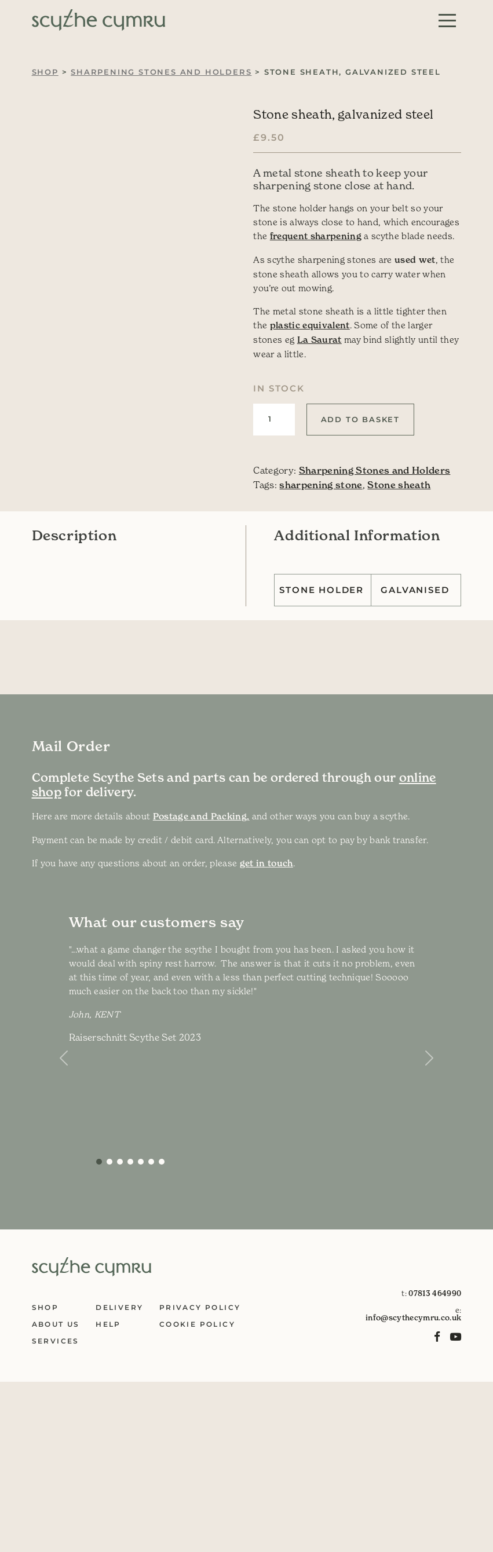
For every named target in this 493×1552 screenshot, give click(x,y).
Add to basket (360, 419)
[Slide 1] (109, 1162)
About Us (56, 1324)
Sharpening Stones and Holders (161, 71)
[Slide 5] (151, 1162)
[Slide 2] (120, 1162)
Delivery (119, 1307)
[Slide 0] (99, 1162)
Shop (45, 71)
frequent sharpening (315, 235)
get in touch (266, 863)
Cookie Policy (197, 1324)
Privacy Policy (200, 1307)
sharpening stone (320, 485)
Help (108, 1324)
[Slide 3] (130, 1162)
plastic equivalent (310, 325)
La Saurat (319, 339)
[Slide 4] (141, 1162)
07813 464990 (434, 1293)
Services (55, 1341)
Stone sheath (398, 485)
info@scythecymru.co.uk (413, 1317)
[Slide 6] (162, 1162)
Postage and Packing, (201, 816)
